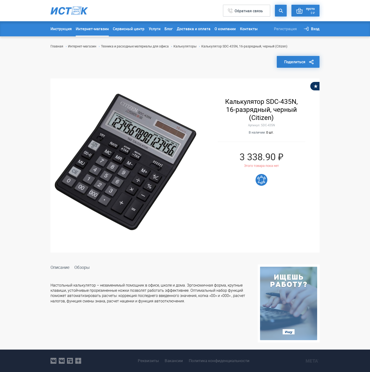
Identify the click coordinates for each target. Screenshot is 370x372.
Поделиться (294, 61)
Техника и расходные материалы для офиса (135, 46)
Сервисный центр (128, 28)
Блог (168, 28)
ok (70, 361)
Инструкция (61, 28)
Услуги (154, 28)
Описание (60, 267)
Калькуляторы (185, 46)
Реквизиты (148, 360)
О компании (225, 28)
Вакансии (174, 360)
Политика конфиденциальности (219, 360)
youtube (78, 361)
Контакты (249, 28)
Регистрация (285, 28)
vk (53, 361)
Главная (56, 46)
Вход (315, 28)
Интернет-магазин (92, 28)
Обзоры (82, 267)
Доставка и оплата (193, 28)
